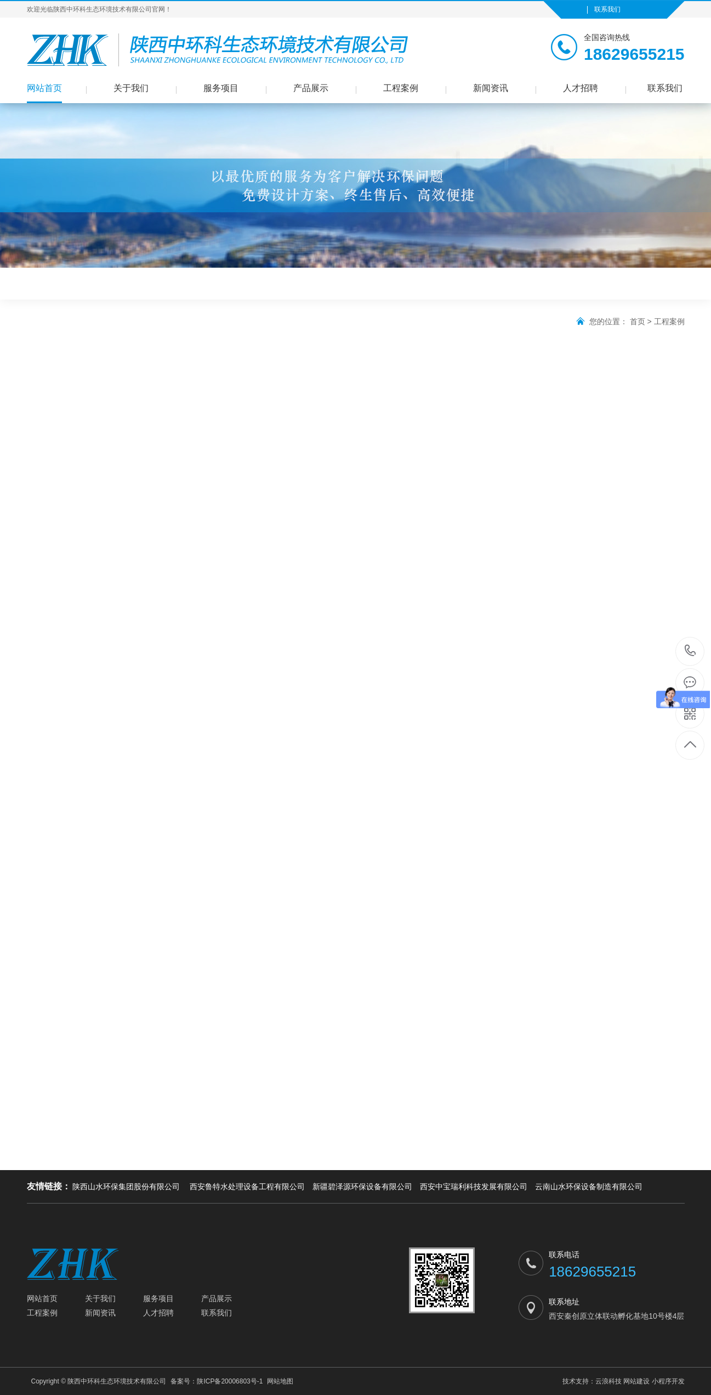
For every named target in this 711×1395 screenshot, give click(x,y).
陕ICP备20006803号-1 (230, 1381)
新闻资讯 (490, 88)
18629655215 (690, 651)
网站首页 (44, 88)
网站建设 (636, 1381)
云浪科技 (608, 1381)
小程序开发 (668, 1381)
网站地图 (280, 1381)
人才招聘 (580, 88)
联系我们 (607, 9)
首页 (637, 321)
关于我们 (131, 88)
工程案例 (400, 88)
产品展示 (310, 88)
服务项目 (220, 88)
